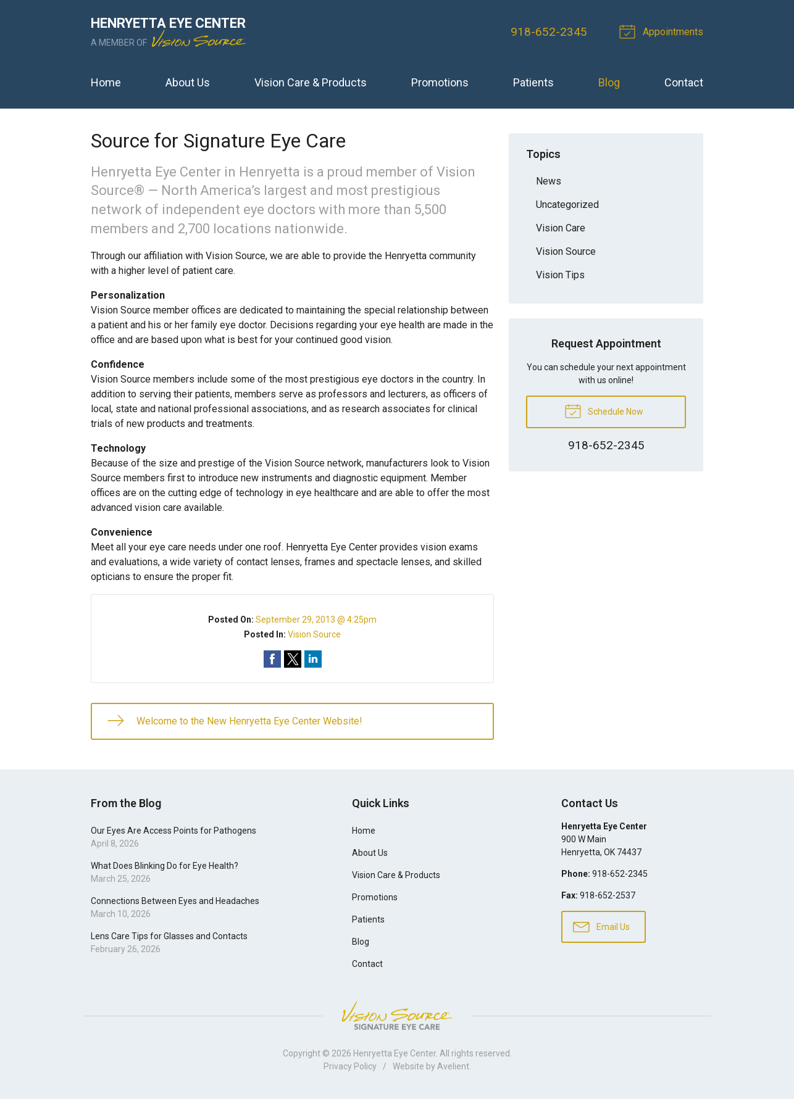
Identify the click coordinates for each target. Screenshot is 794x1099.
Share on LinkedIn (313, 659)
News (548, 181)
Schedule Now (603, 410)
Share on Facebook (272, 659)
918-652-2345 (549, 32)
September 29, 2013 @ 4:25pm (316, 619)
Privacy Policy (350, 1066)
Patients (533, 82)
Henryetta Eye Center (394, 1053)
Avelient (453, 1066)
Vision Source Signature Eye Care (397, 1015)
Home (106, 82)
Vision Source (314, 634)
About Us (187, 82)
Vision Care (560, 228)
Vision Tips (560, 275)
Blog (609, 82)
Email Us (601, 926)
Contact (683, 82)
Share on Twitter (292, 659)
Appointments (663, 30)
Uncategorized (567, 204)
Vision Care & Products (310, 82)
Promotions (440, 82)
